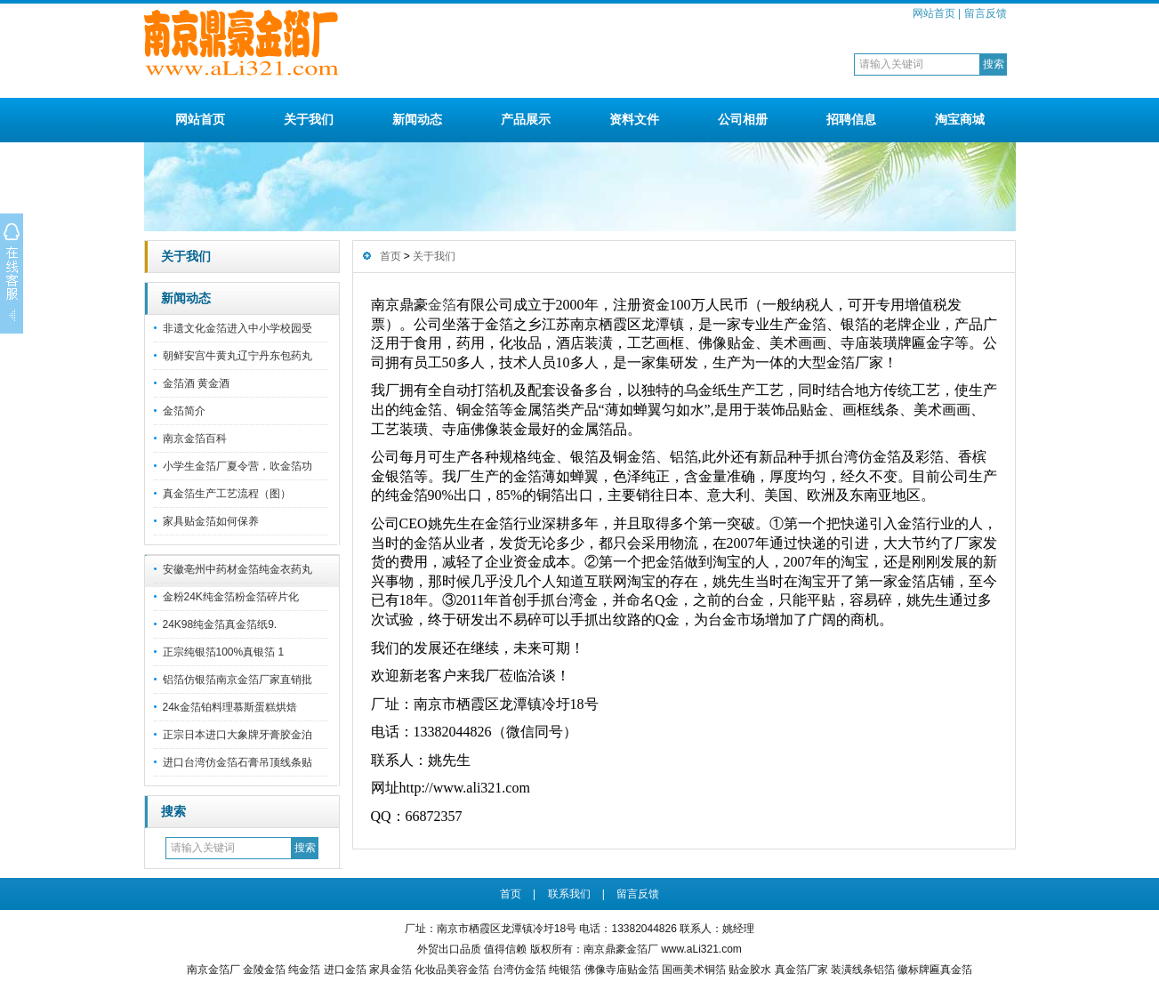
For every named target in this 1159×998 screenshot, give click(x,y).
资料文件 (634, 119)
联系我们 (569, 894)
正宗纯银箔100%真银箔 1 (224, 652)
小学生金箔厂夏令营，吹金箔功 (237, 466)
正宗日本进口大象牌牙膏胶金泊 (237, 734)
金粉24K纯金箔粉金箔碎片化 (231, 597)
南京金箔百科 (195, 438)
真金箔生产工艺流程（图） (227, 493)
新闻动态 (417, 119)
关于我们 (309, 119)
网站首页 (934, 13)
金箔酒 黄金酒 (196, 383)
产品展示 (526, 119)
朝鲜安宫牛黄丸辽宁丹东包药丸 (237, 356)
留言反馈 (985, 13)
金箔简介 (184, 411)
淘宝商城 (960, 119)
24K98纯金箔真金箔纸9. (220, 624)
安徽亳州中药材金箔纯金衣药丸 (237, 569)
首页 (390, 256)
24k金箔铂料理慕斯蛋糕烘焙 (230, 707)
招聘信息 (851, 119)
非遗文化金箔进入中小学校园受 (237, 328)
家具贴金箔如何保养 (211, 521)
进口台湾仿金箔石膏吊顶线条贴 (237, 762)
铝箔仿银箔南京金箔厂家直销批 (237, 679)
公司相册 (743, 119)
